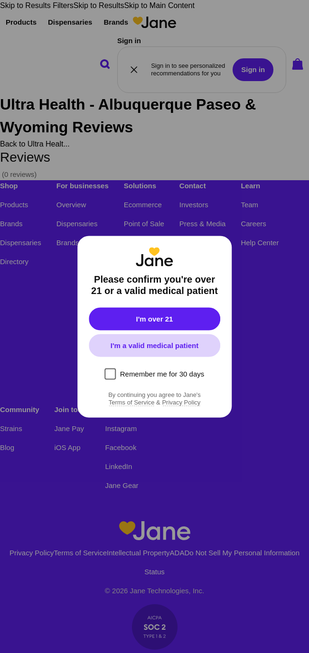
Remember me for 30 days (162, 373)
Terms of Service (132, 402)
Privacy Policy (181, 402)
